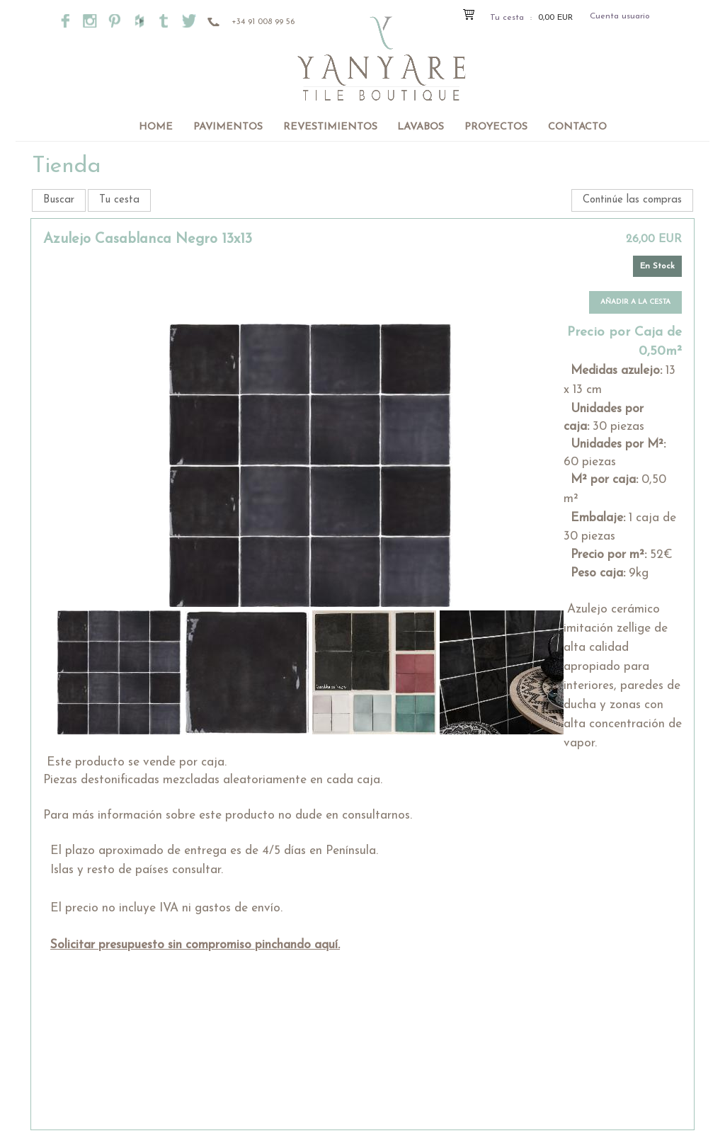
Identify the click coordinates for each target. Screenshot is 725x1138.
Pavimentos (228, 127)
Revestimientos (330, 127)
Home (156, 127)
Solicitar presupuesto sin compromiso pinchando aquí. (195, 945)
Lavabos (420, 127)
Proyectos (495, 127)
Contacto (577, 127)
